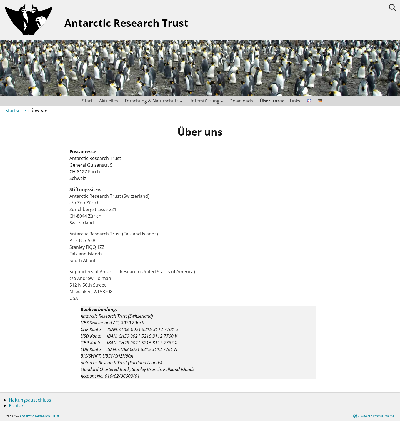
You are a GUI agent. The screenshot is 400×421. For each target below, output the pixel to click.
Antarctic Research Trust (126, 23)
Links (295, 101)
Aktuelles (108, 101)
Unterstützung (207, 101)
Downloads (241, 101)
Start (87, 101)
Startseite (16, 110)
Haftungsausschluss (30, 400)
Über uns (273, 101)
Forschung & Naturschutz (155, 101)
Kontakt (17, 405)
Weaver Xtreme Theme (377, 416)
